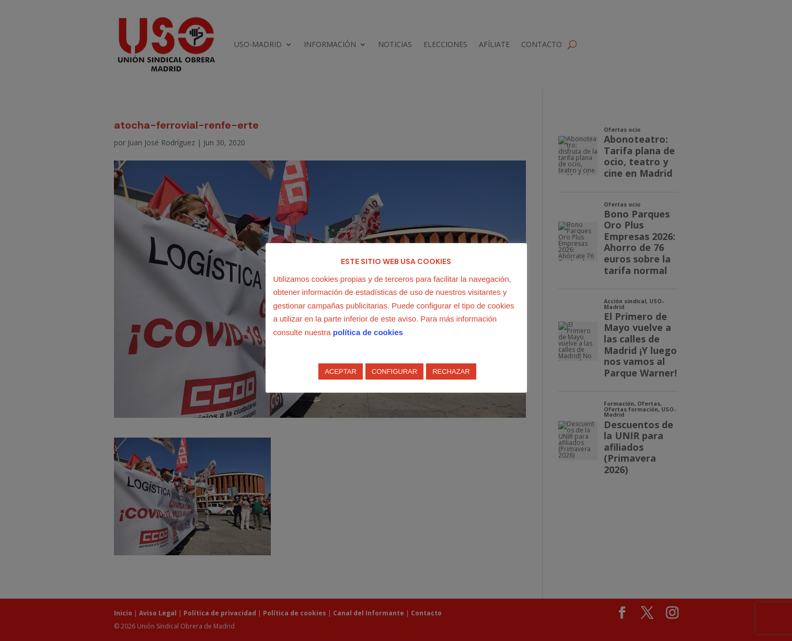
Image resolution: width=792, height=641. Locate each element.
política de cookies (368, 332)
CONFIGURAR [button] (394, 371)
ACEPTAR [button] (340, 371)
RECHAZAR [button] (451, 371)
